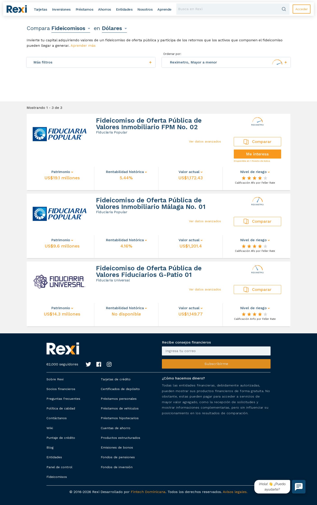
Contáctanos (56, 418)
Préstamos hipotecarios (120, 418)
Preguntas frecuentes (63, 398)
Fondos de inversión (117, 467)
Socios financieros (60, 389)
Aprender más (83, 45)
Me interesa (257, 154)
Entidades (54, 457)
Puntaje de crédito (60, 438)
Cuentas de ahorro (115, 428)
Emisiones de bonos (117, 447)
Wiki (49, 428)
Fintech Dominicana (148, 492)
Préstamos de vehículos (120, 408)
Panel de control (59, 467)
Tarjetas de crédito (116, 379)
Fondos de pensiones (118, 457)
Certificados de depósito (120, 389)
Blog (49, 447)
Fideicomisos (56, 477)
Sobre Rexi (55, 379)
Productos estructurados (120, 438)
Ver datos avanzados (205, 141)
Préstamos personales (119, 398)
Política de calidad (60, 408)
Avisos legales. (235, 492)
